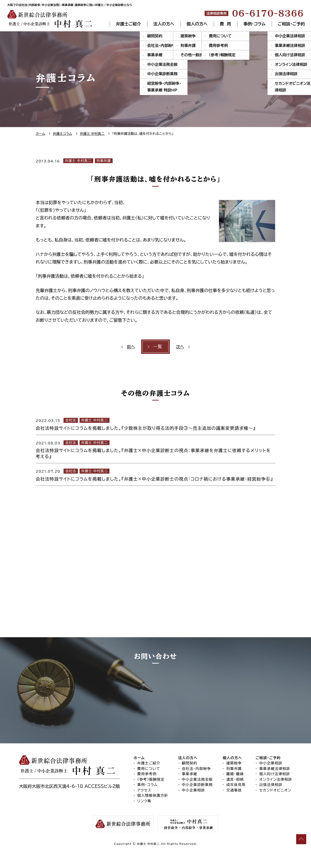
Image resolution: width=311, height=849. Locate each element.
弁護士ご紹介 (128, 24)
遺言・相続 (235, 779)
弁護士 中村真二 (78, 160)
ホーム (139, 758)
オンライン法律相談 (275, 779)
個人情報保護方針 (152, 795)
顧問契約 (189, 763)
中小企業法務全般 (197, 779)
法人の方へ (164, 24)
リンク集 (144, 801)
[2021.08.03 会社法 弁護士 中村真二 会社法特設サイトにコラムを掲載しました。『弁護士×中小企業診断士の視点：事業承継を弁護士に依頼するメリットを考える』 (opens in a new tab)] (155, 449)
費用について (148, 768)
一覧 (157, 346)
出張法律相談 (270, 784)
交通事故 (234, 790)
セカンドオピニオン (275, 790)
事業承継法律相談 (274, 768)
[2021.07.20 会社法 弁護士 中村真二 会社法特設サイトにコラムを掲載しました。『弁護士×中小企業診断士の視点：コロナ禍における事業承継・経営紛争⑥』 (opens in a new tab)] (155, 474)
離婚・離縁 (235, 774)
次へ (179, 346)
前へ (131, 346)
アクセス (144, 790)
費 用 (225, 24)
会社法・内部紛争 (196, 768)
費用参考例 (147, 774)
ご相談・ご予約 (291, 24)
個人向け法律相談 (274, 774)
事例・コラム (254, 24)
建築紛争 (234, 763)
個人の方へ (197, 24)
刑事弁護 (104, 160)
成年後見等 (236, 784)
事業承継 (189, 774)
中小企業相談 (193, 790)
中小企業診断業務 (197, 784)
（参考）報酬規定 (151, 779)
